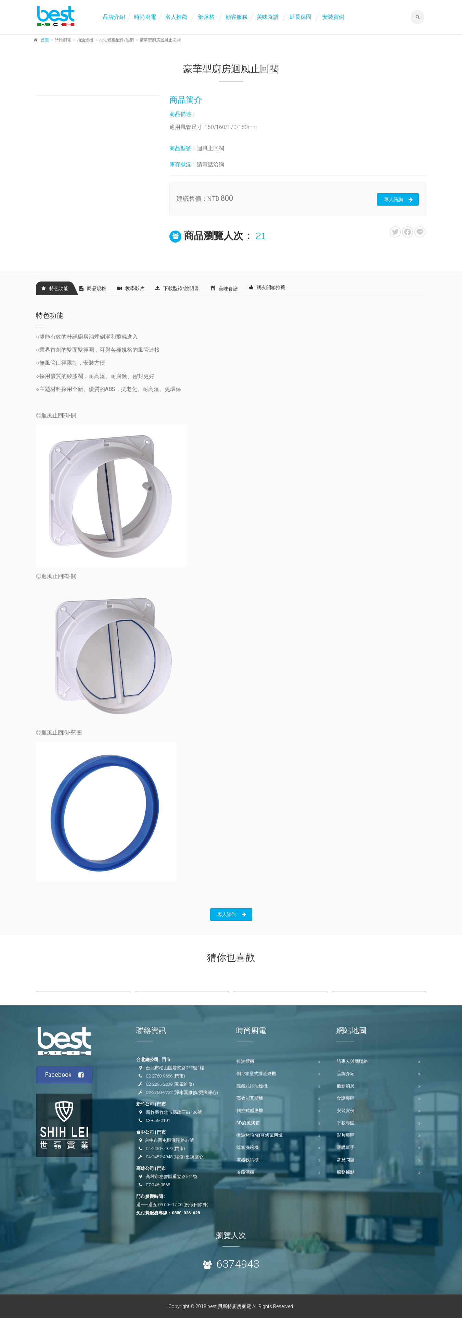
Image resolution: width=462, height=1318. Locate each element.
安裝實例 (333, 17)
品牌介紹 (114, 17)
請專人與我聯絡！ (354, 1061)
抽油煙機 (85, 40)
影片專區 (346, 1135)
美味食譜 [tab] (224, 288)
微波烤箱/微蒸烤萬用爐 (259, 1135)
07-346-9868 (158, 1184)
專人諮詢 (398, 199)
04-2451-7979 (159, 1148)
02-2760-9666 (159, 1076)
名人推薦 (176, 17)
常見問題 (346, 1159)
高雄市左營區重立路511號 (171, 1176)
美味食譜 (268, 17)
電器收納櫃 (247, 1159)
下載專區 (346, 1122)
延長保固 (300, 17)
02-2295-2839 (159, 1084)
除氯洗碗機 (247, 1147)
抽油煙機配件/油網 (116, 40)
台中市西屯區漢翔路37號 (169, 1140)
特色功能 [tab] (54, 288)
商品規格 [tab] (92, 288)
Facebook (64, 1075)
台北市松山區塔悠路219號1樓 (175, 1067)
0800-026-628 (186, 1212)
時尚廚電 (145, 17)
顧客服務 (236, 17)
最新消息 (346, 1085)
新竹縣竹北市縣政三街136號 (174, 1112)
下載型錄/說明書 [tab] (177, 288)
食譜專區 (346, 1098)
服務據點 (346, 1172)
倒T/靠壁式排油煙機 (256, 1073)
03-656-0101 (158, 1120)
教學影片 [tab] (130, 288)
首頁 (45, 40)
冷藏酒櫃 (245, 1172)
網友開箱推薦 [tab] (267, 287)
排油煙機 (245, 1061)
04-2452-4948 (159, 1156)
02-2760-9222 (159, 1092)
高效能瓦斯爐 (249, 1098)
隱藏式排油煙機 (252, 1085)
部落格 (206, 17)
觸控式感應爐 (249, 1110)
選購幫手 (346, 1147)
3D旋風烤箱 (248, 1122)
